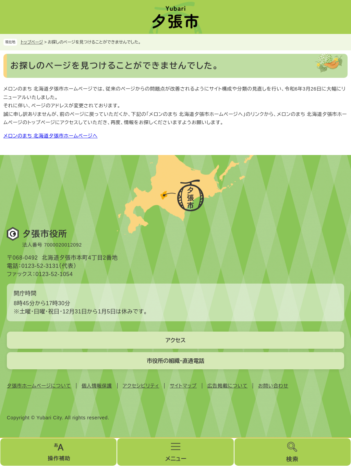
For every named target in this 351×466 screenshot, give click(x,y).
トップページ (32, 42)
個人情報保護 (97, 386)
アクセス (175, 340)
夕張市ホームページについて (39, 386)
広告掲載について (227, 386)
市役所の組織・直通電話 (175, 361)
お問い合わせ (273, 386)
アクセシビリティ (141, 386)
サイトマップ (183, 386)
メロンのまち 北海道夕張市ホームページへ (50, 136)
